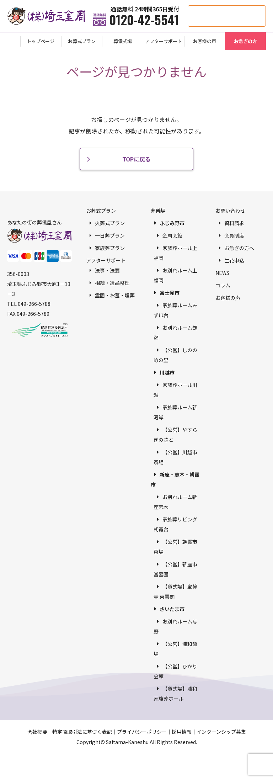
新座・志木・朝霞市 (175, 479)
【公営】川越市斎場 (175, 457)
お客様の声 (204, 41)
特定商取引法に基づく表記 (82, 731)
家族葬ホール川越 (175, 389)
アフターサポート (163, 41)
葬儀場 (158, 210)
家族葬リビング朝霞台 (175, 524)
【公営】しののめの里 (175, 355)
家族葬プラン (110, 247)
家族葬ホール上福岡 (175, 252)
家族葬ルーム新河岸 (175, 412)
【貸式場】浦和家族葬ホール (175, 693)
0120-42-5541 (144, 19)
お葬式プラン (82, 41)
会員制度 (234, 235)
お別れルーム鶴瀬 (175, 332)
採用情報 (182, 731)
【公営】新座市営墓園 (175, 569)
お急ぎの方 (245, 41)
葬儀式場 (122, 41)
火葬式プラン (110, 223)
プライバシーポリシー (142, 731)
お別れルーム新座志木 (175, 501)
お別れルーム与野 (175, 626)
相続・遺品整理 (112, 282)
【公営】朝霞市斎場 (175, 546)
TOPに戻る (136, 159)
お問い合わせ (230, 210)
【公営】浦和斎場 (175, 648)
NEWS (222, 272)
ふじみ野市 (172, 223)
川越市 (167, 372)
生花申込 (234, 260)
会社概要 (37, 731)
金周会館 (172, 235)
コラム (222, 285)
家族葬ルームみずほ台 (175, 310)
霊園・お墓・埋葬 (115, 295)
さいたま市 (172, 608)
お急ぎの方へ (239, 247)
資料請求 (234, 223)
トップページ (40, 41)
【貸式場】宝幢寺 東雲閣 (175, 591)
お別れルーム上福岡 (175, 275)
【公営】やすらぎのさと (175, 434)
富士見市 (170, 292)
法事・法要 (107, 270)
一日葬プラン (110, 235)
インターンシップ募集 (221, 731)
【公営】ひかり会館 (175, 671)
